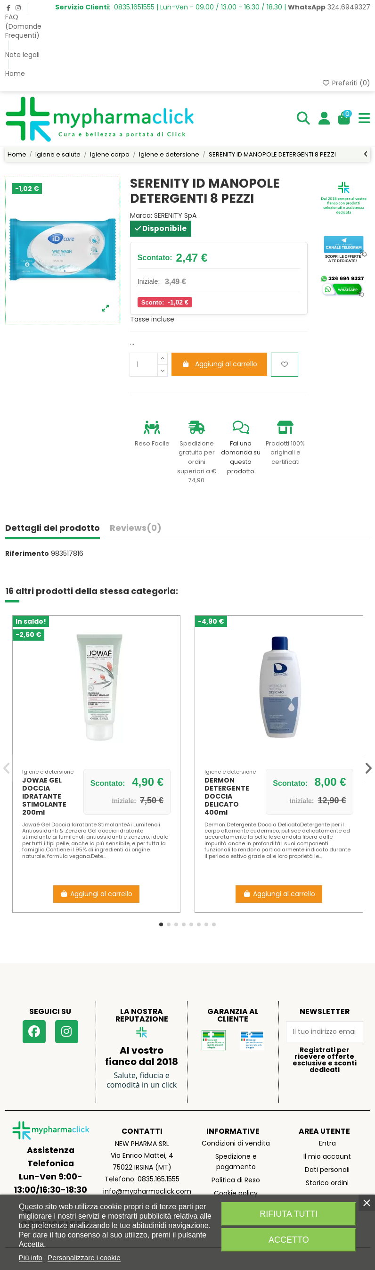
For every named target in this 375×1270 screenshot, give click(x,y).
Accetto (289, 1240)
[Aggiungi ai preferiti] (284, 365)
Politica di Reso (236, 1180)
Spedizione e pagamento (236, 1161)
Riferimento (27, 553)
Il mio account (327, 1156)
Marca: (141, 215)
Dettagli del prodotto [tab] (52, 528)
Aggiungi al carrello (219, 364)
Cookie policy (236, 1193)
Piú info (30, 1258)
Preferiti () (346, 83)
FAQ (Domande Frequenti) (23, 26)
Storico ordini (327, 1183)
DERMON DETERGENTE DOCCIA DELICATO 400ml (226, 795)
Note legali (22, 54)
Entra (327, 1143)
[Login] (324, 118)
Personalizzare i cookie (84, 1258)
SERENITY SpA (175, 215)
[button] (161, 924)
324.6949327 (329, 7)
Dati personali (327, 1169)
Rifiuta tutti (289, 1214)
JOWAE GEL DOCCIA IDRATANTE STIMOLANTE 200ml (44, 795)
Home (15, 73)
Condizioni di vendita (236, 1143)
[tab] (136, 530)
